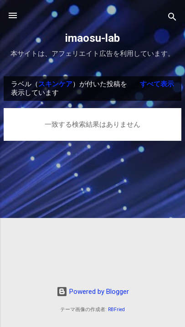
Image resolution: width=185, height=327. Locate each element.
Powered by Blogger (93, 291)
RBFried (116, 309)
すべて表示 (157, 84)
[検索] (172, 18)
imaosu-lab (92, 38)
